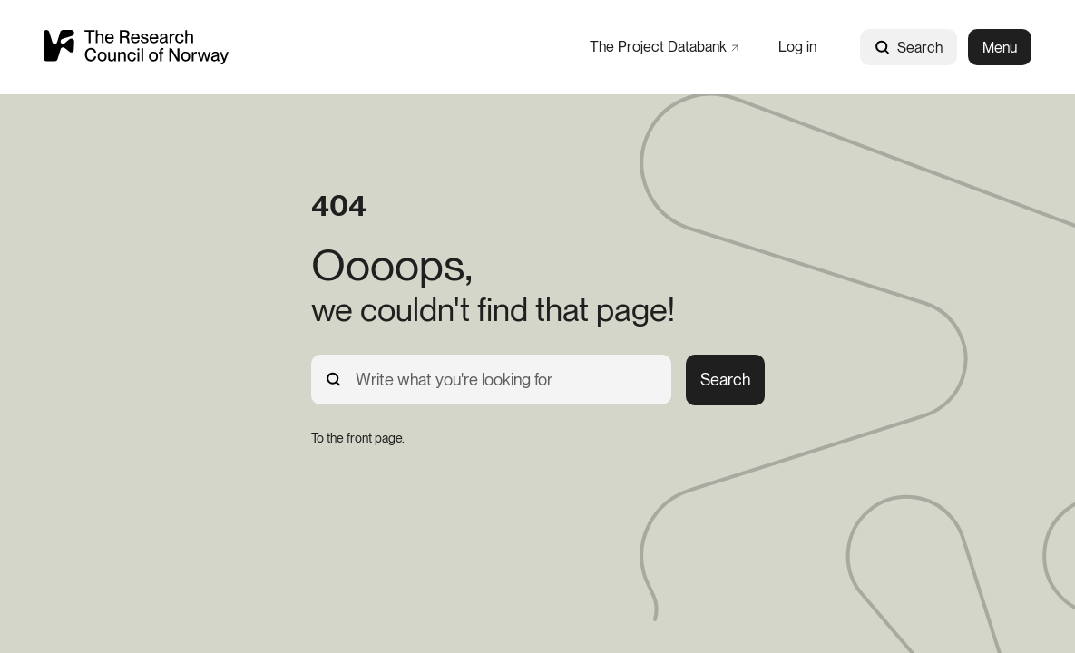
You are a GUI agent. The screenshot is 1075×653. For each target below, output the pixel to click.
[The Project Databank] (664, 46)
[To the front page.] (358, 438)
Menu (999, 47)
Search (909, 47)
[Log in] (797, 46)
